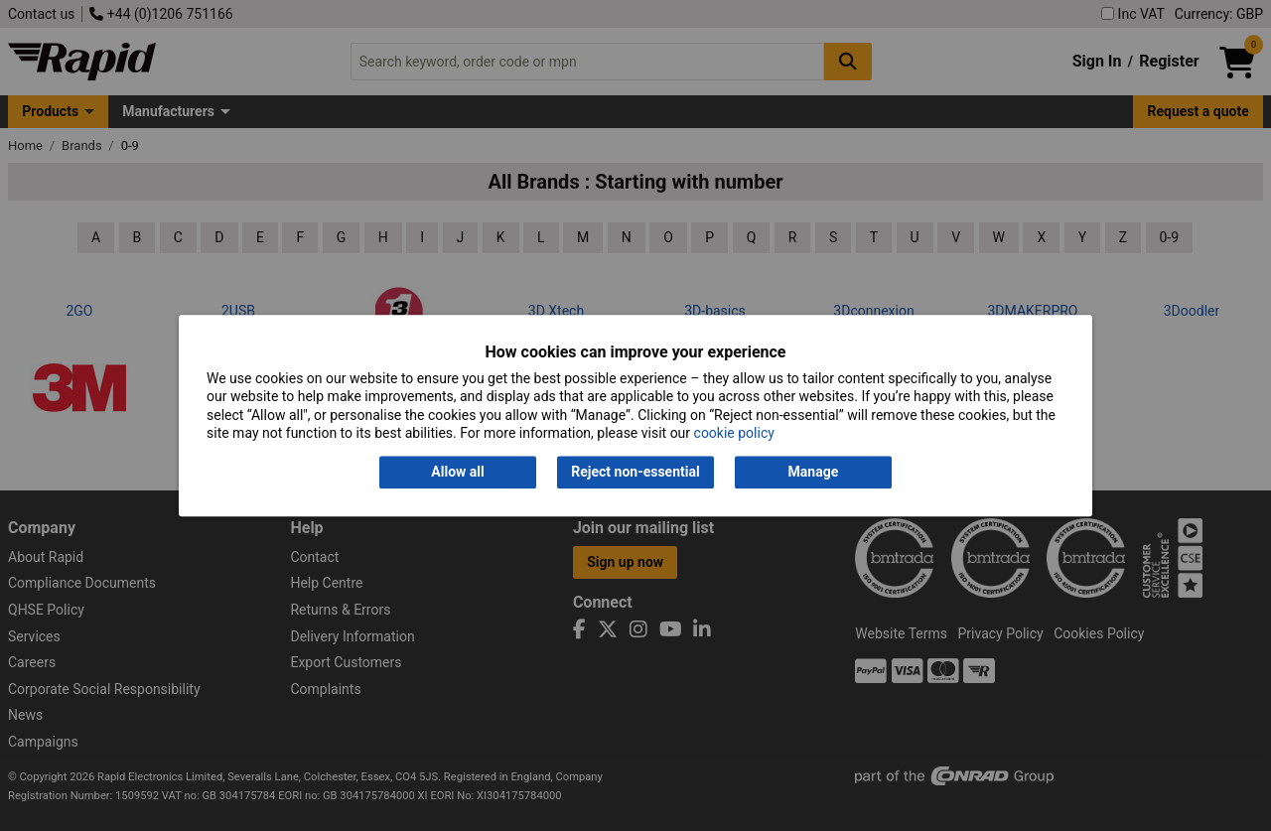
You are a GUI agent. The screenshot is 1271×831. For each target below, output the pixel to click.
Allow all (457, 473)
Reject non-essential (635, 473)
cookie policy (734, 433)
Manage (813, 473)
